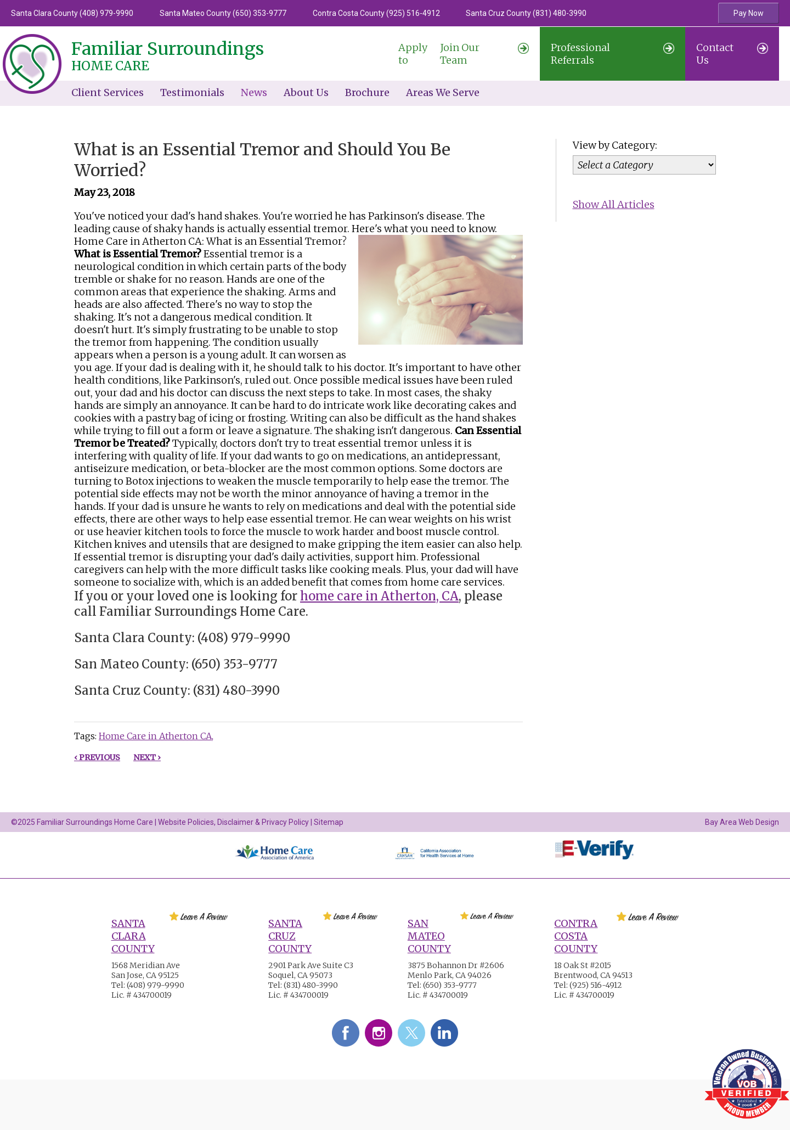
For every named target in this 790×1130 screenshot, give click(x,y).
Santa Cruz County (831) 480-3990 (526, 13)
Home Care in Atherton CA (155, 735)
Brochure (367, 92)
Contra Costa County (575, 936)
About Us (306, 92)
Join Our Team (463, 53)
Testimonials (192, 92)
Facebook (345, 1033)
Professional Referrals (612, 53)
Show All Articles (613, 204)
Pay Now (748, 13)
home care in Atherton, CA (379, 596)
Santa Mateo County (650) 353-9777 (223, 13)
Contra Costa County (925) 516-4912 (376, 13)
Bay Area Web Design (742, 822)
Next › (147, 757)
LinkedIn (444, 1033)
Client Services (107, 92)
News (254, 92)
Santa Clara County (133, 936)
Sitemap (328, 822)
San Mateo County (429, 936)
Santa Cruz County (290, 936)
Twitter (411, 1033)
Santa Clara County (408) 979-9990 (72, 13)
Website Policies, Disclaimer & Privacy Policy (233, 822)
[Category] (644, 165)
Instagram (378, 1033)
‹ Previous (97, 757)
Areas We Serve (442, 92)
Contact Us (732, 53)
